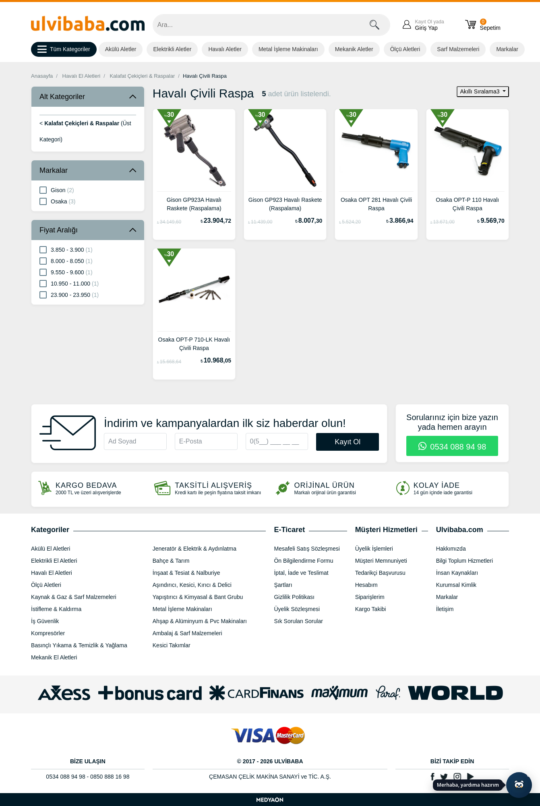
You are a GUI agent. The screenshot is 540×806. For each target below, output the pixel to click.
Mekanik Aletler (354, 49)
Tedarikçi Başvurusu (380, 573)
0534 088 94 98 (452, 446)
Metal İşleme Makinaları (288, 49)
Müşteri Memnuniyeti (381, 560)
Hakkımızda (451, 548)
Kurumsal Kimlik (456, 585)
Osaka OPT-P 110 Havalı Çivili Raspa (467, 204)
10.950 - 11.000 (69, 283)
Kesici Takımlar (171, 645)
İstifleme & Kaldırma (56, 609)
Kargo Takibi (370, 609)
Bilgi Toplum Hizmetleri (464, 560)
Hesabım (366, 585)
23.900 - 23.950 (69, 294)
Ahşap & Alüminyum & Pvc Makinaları (200, 621)
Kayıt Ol (347, 442)
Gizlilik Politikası (294, 597)
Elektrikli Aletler (172, 49)
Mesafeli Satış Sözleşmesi (306, 548)
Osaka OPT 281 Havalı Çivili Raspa (376, 204)
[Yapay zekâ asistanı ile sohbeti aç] (519, 785)
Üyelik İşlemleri (374, 548)
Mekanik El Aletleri (54, 657)
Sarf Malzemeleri (458, 49)
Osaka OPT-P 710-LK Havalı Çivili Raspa (194, 343)
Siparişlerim (370, 597)
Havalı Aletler (224, 49)
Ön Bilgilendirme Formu (303, 560)
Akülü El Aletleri (50, 548)
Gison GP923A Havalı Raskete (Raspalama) (194, 204)
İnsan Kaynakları (457, 573)
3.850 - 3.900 (66, 249)
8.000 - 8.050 (66, 260)
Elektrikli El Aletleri (54, 560)
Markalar (507, 49)
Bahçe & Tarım (171, 560)
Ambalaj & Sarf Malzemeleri (187, 633)
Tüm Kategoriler (63, 49)
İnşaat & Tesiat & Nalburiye (186, 573)
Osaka (57, 201)
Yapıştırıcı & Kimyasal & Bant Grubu (198, 597)
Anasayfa (42, 76)
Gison (56, 189)
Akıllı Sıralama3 (480, 91)
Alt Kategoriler (62, 97)
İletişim (445, 609)
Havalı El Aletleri (81, 76)
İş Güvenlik (45, 621)
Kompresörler (48, 633)
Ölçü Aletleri (405, 49)
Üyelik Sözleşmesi (297, 609)
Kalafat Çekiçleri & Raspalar (142, 76)
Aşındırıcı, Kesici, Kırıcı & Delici (192, 585)
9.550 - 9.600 (66, 272)
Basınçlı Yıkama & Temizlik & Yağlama (79, 645)
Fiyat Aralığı (58, 230)
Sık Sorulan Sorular (298, 621)
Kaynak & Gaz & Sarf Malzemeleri (73, 597)
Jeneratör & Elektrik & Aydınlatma (194, 548)
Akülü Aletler (121, 49)
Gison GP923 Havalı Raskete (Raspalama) (285, 204)
